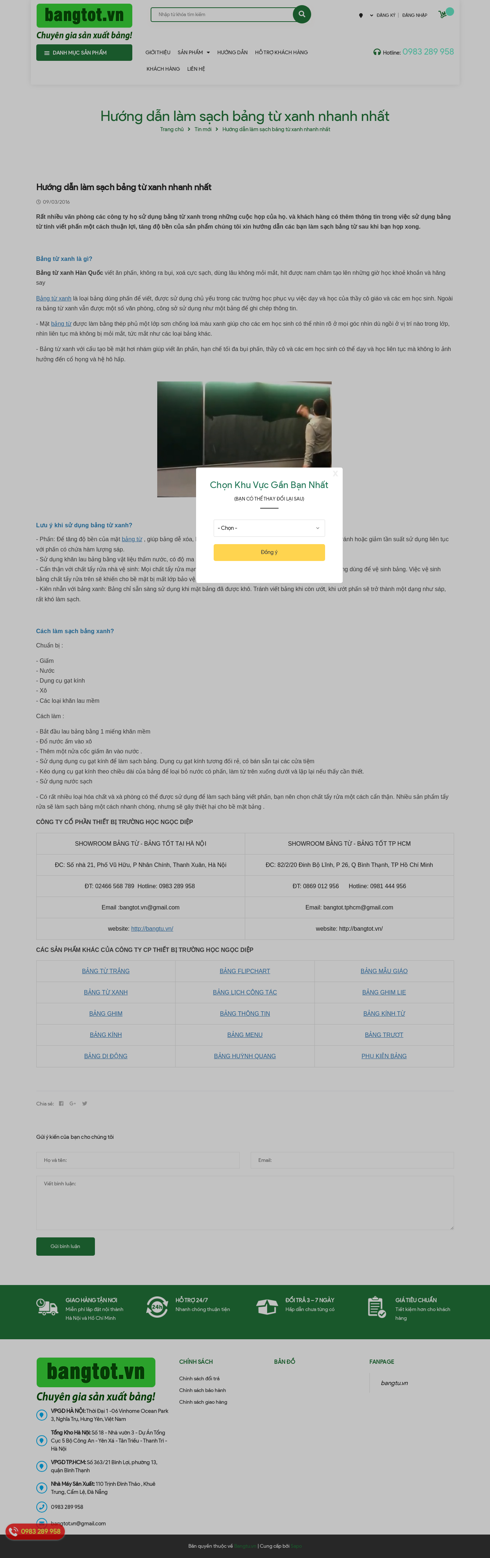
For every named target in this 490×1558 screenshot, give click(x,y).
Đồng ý (269, 552)
